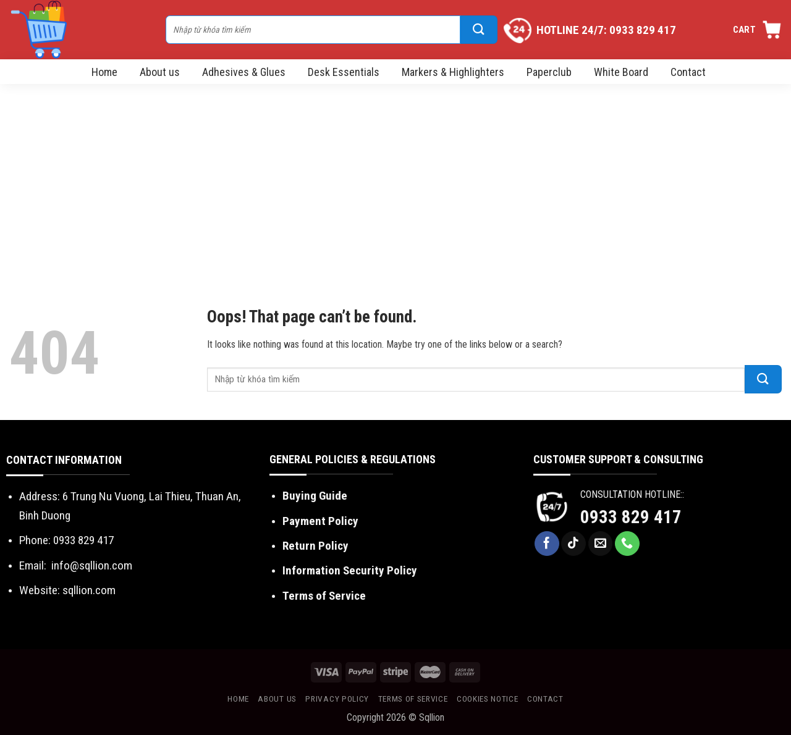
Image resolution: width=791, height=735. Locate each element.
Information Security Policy (349, 570)
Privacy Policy (337, 699)
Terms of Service (324, 596)
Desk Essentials (343, 71)
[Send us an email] (600, 543)
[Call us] (627, 543)
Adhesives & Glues (244, 71)
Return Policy (315, 546)
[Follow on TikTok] (573, 543)
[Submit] (478, 29)
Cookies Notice (487, 699)
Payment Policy (320, 521)
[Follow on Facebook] (547, 543)
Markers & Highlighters (453, 71)
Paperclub (549, 71)
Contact (688, 71)
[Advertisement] (395, 176)
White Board (621, 71)
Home (104, 71)
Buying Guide (314, 496)
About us (160, 71)
